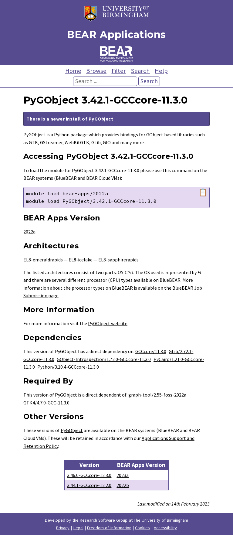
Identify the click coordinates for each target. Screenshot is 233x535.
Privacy (62, 527)
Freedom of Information (109, 527)
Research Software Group (104, 520)
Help (161, 71)
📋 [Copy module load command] (203, 192)
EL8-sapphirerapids (118, 260)
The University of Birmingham (161, 520)
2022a (29, 232)
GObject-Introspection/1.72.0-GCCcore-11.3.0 (104, 359)
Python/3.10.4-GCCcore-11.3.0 (68, 367)
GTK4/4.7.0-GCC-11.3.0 (46, 403)
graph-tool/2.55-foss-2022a (157, 395)
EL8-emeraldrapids (43, 260)
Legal (78, 527)
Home (73, 71)
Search (140, 71)
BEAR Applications (116, 34)
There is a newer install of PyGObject (69, 119)
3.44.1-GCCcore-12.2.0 (89, 485)
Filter (119, 71)
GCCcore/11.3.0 (150, 351)
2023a (122, 475)
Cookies (142, 527)
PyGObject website (107, 323)
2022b (122, 485)
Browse (96, 71)
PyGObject (72, 430)
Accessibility (165, 527)
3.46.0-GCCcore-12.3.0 (89, 475)
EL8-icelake (81, 260)
